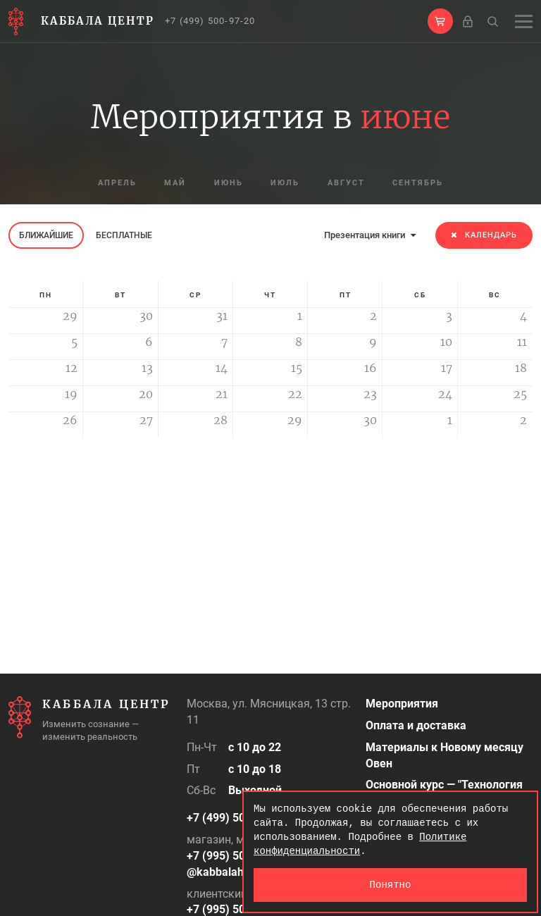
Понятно (390, 884)
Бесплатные (124, 235)
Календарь (484, 235)
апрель (113, 183)
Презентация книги (370, 235)
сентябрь (422, 183)
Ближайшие (46, 235)
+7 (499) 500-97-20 (210, 21)
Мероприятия (402, 703)
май (173, 183)
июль (286, 183)
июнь (227, 183)
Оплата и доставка (416, 725)
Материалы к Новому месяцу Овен (444, 755)
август (349, 183)
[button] (440, 21)
